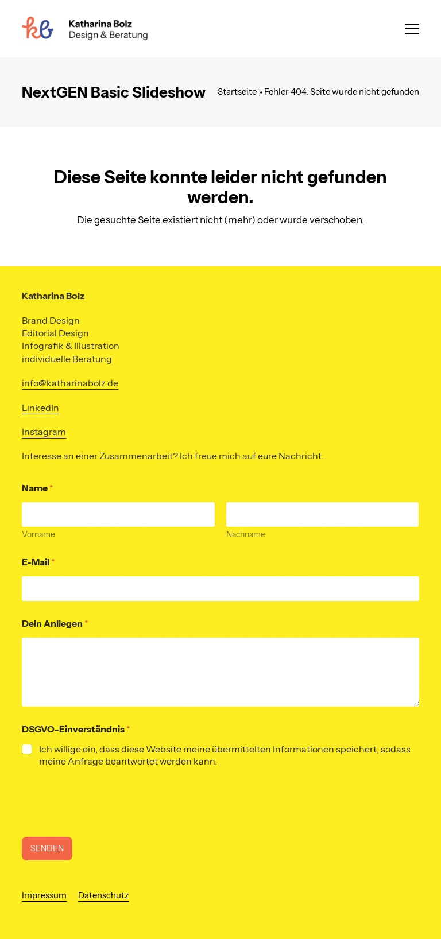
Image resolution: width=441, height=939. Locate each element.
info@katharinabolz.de (70, 383)
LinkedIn (40, 407)
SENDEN (47, 848)
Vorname (38, 535)
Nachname (245, 535)
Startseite (237, 92)
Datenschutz (103, 895)
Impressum (44, 895)
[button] (412, 29)
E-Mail (38, 562)
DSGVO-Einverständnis (76, 729)
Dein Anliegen (55, 623)
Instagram (44, 431)
